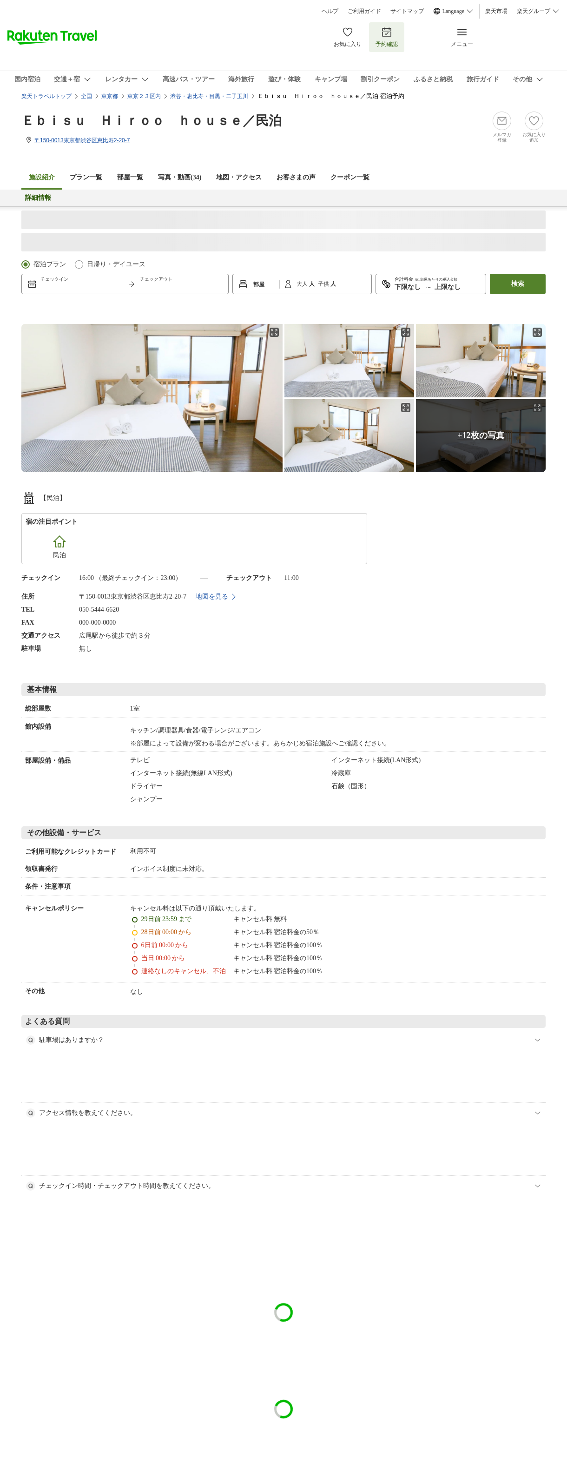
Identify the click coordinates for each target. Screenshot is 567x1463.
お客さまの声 (296, 177)
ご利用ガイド (364, 11)
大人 (303, 284)
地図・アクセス (239, 177)
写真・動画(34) (179, 177)
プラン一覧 (86, 177)
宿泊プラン (49, 264)
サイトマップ (407, 11)
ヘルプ (330, 11)
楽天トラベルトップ (46, 96)
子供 (324, 284)
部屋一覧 (130, 177)
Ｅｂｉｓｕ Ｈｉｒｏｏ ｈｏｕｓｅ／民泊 (151, 120)
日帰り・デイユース (116, 264)
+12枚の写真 (480, 435)
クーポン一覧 (349, 177)
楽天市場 (496, 11)
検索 (517, 283)
